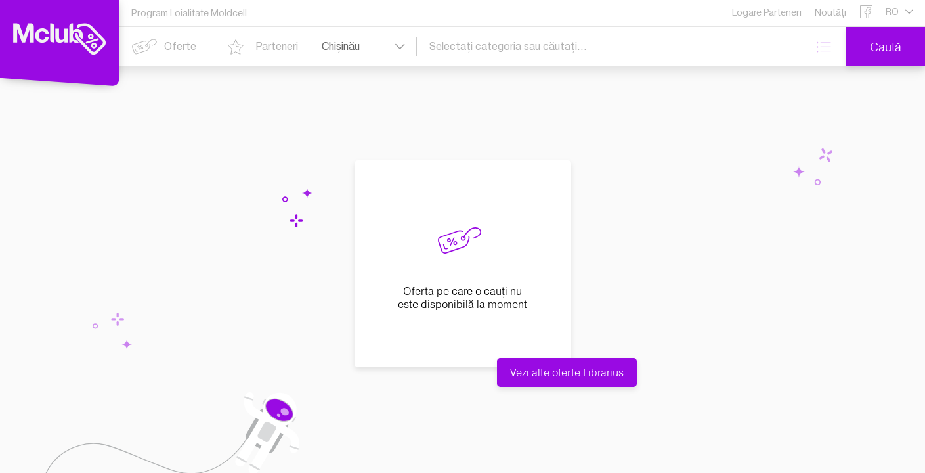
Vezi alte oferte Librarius (567, 372)
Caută (885, 47)
